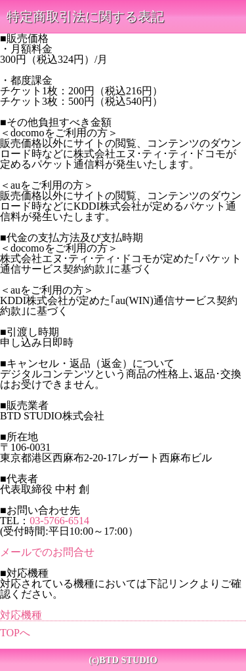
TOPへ (15, 632)
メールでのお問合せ (47, 552)
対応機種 (21, 615)
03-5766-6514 (59, 520)
